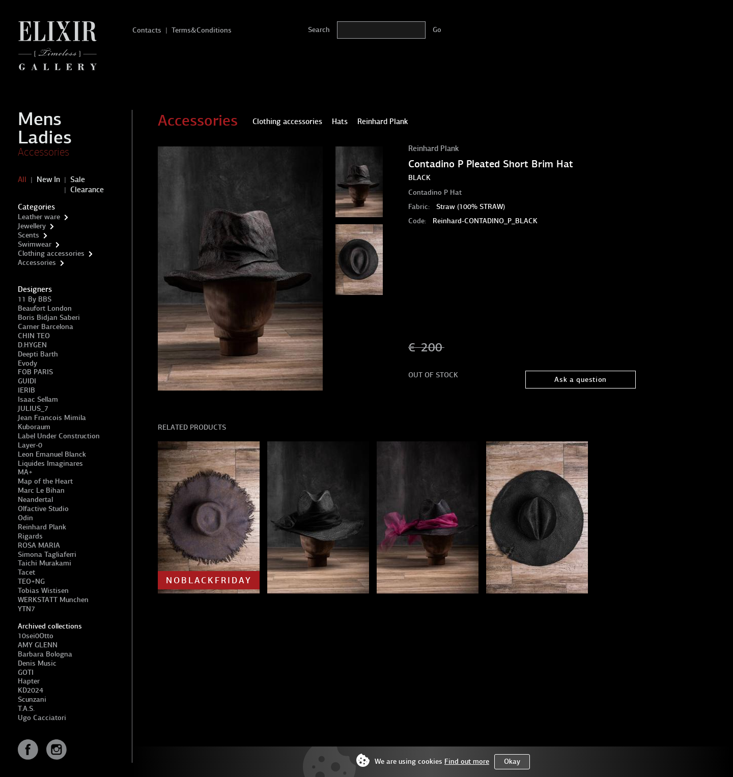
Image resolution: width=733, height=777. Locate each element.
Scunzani (32, 699)
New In (48, 179)
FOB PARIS (35, 372)
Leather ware (39, 217)
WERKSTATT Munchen (53, 599)
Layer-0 (30, 445)
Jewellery (32, 226)
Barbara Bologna (45, 654)
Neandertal (35, 499)
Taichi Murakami (44, 563)
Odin (25, 518)
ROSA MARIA (39, 545)
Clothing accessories (51, 253)
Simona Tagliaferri (47, 554)
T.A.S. (26, 708)
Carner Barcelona (45, 326)
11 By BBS (34, 299)
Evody (27, 363)
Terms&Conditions (202, 30)
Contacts (146, 30)
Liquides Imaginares (50, 463)
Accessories (43, 152)
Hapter (29, 681)
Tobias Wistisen (43, 590)
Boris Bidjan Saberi (49, 317)
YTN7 (26, 609)
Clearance (87, 189)
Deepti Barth (38, 354)
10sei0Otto (35, 636)
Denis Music (37, 663)
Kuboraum (34, 427)
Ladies (45, 137)
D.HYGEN (32, 345)
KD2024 (30, 690)
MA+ (25, 472)
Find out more (466, 761)
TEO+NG (31, 581)
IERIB (26, 390)
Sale (77, 179)
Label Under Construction (59, 436)
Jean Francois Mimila (52, 417)
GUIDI (27, 381)
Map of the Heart (45, 481)
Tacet (26, 572)
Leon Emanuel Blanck (52, 454)
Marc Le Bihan (41, 490)
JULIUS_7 (33, 408)
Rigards (30, 536)
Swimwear (34, 244)
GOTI (26, 672)
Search (319, 29)
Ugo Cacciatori (42, 717)
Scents (28, 235)
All (22, 179)
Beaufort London (45, 308)
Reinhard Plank (42, 527)
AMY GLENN (38, 645)
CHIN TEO (34, 336)
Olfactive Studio (43, 508)
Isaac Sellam (38, 399)
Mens (40, 119)
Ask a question (580, 379)
